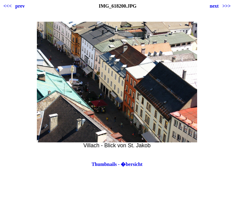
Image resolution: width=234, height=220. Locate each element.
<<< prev (14, 6)
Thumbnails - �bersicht (116, 164)
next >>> (220, 6)
